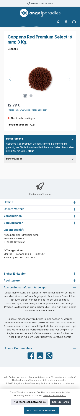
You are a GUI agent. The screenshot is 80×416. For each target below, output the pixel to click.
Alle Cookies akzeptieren (41, 410)
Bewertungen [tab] (40, 159)
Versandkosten (59, 377)
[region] (40, 79)
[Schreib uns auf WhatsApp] (49, 356)
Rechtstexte (12, 280)
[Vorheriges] (10, 79)
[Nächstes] (69, 79)
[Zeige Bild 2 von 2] (31, 95)
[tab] (40, 145)
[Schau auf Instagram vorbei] (40, 356)
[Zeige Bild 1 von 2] (25, 95)
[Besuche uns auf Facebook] (31, 356)
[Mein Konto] (66, 22)
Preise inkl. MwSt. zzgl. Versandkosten (27, 110)
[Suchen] (58, 22)
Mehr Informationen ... (54, 395)
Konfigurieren (60, 401)
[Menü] (6, 22)
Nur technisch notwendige (30, 401)
